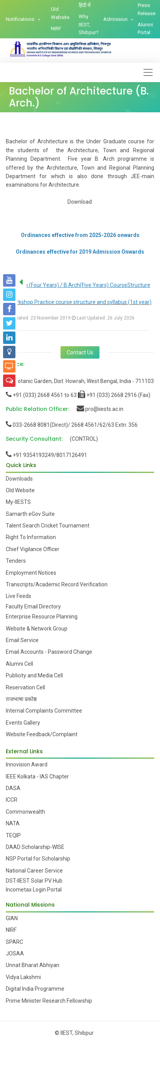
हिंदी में (85, 5)
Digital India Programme (35, 989)
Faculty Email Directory (33, 606)
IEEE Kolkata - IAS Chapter (37, 776)
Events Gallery (23, 723)
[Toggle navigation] (148, 72)
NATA (13, 823)
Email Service (22, 640)
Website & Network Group (36, 628)
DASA (13, 788)
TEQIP (13, 835)
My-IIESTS (18, 502)
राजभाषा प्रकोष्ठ (21, 699)
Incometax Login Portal (34, 889)
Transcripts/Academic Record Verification (57, 584)
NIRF (56, 28)
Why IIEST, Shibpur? (89, 25)
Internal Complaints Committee (44, 711)
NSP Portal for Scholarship (38, 859)
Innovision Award (26, 764)
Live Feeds (18, 596)
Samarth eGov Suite (30, 514)
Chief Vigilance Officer (32, 549)
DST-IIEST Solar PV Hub (34, 881)
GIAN (12, 918)
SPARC (14, 942)
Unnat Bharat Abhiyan (32, 965)
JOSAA (15, 953)
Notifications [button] (20, 19)
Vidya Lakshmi (23, 977)
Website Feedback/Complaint (41, 734)
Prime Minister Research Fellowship (49, 1001)
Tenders (16, 561)
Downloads (19, 479)
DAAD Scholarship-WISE (35, 847)
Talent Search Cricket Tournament (47, 525)
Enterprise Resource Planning (41, 616)
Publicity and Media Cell (34, 675)
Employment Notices (31, 573)
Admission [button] (116, 19)
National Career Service (34, 871)
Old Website (60, 13)
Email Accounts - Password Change (49, 652)
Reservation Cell (25, 687)
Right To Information (31, 537)
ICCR (11, 800)
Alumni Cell (19, 664)
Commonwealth (25, 812)
